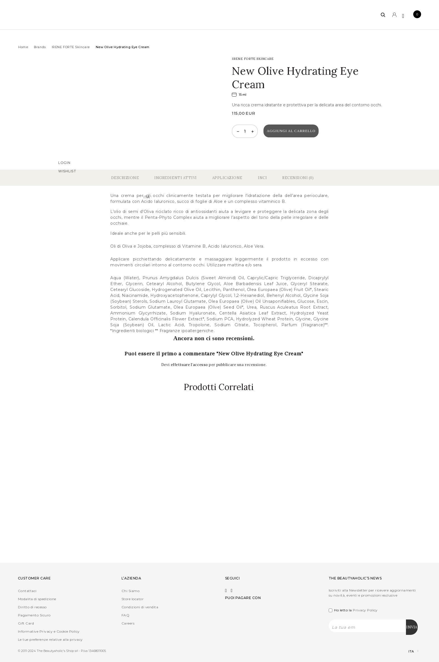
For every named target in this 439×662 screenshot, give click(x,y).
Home (23, 47)
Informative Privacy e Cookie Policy (49, 631)
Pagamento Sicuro (34, 615)
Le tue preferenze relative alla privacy (50, 639)
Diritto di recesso (32, 607)
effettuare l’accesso (190, 364)
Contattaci (27, 590)
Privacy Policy (365, 610)
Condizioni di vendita (140, 607)
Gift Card (26, 623)
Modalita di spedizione (37, 599)
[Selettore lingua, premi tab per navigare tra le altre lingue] (408, 651)
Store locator (133, 599)
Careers (128, 623)
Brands (40, 47)
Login (64, 162)
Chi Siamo (130, 590)
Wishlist (67, 171)
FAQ (125, 615)
